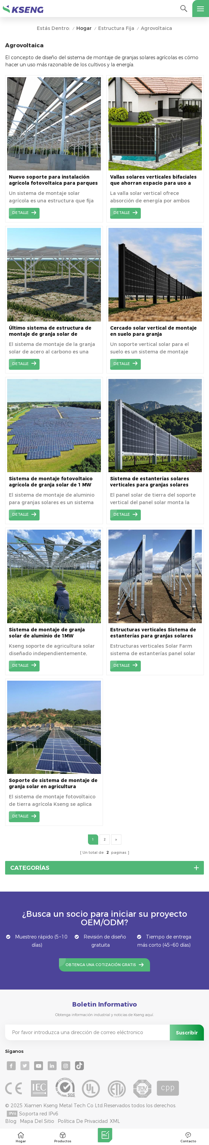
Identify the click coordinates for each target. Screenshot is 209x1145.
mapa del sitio (37, 1121)
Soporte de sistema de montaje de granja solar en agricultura (53, 783)
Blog (10, 1121)
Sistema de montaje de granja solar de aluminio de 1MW (47, 632)
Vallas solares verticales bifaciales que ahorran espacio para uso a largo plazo (153, 180)
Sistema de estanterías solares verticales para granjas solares (149, 481)
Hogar (84, 28)
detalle (20, 213)
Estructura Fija (116, 28)
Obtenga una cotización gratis (100, 965)
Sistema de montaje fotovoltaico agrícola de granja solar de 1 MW (51, 481)
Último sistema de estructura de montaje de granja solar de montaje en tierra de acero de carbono (50, 331)
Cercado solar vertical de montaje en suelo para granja (153, 331)
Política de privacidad (83, 1121)
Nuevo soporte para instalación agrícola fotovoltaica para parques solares (53, 180)
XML (115, 1121)
